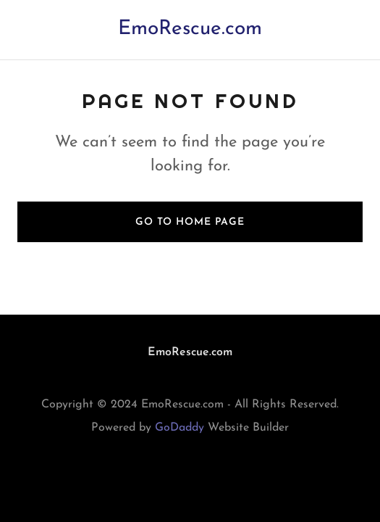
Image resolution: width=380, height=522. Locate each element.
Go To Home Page (190, 222)
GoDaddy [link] (179, 428)
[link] (190, 31)
